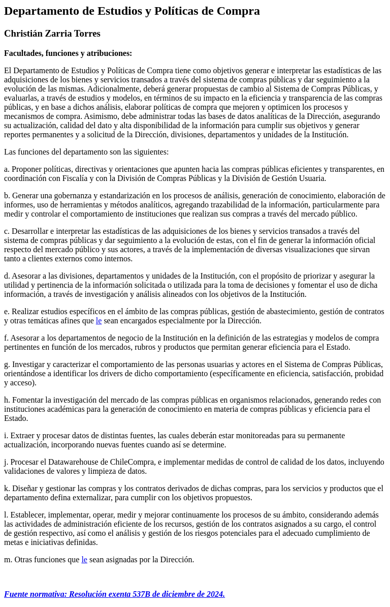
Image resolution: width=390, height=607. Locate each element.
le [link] (99, 320)
